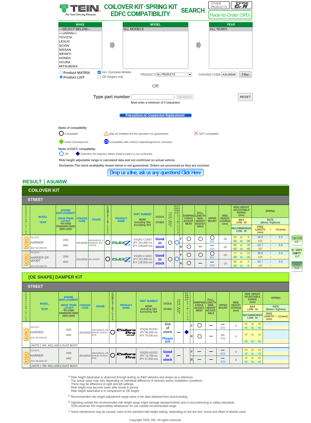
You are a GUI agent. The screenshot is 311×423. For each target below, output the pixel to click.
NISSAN (80, 50)
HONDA (80, 58)
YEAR (42, 222)
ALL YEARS (230, 29)
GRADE (96, 219)
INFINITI (80, 54)
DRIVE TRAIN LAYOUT (65, 219)
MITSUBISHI (80, 66)
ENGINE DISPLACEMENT (65, 211)
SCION (80, 46)
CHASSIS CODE (82, 219)
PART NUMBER (142, 214)
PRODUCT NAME (121, 219)
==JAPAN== (80, 33)
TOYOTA (80, 37)
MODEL (42, 217)
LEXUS (80, 42)
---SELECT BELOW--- (80, 29)
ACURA (80, 62)
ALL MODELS (155, 29)
